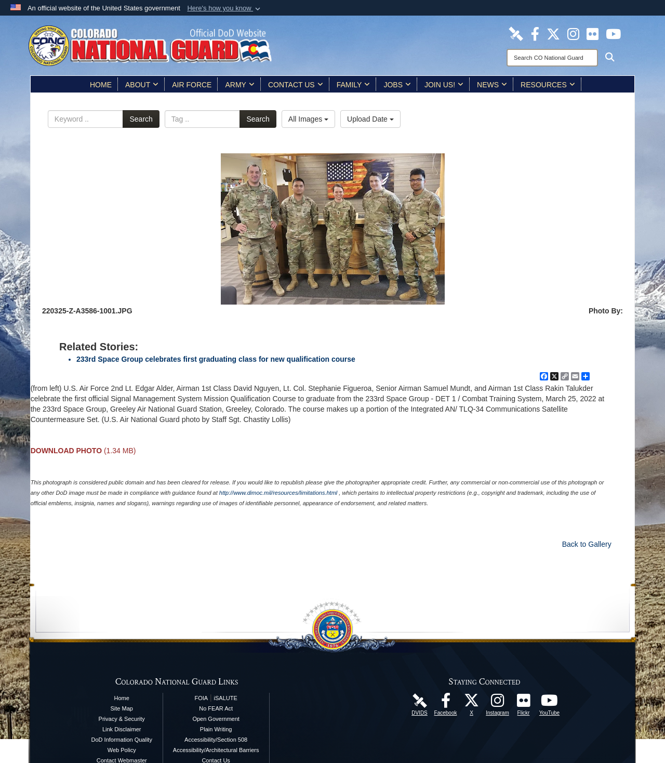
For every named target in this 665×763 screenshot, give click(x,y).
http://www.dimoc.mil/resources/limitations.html (278, 493)
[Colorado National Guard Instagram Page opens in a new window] (573, 33)
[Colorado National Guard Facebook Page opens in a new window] (535, 33)
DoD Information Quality (121, 739)
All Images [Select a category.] (308, 119)
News (492, 85)
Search (140, 119)
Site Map (122, 708)
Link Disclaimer (121, 729)
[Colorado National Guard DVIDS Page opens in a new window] (516, 33)
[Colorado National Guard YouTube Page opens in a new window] (613, 33)
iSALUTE (225, 698)
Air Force (191, 85)
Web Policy (122, 750)
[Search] (552, 58)
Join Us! (443, 85)
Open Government (216, 719)
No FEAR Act (216, 708)
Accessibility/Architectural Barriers (216, 750)
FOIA (201, 698)
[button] (224, 8)
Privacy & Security (122, 719)
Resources (548, 85)
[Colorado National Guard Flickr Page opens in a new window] (592, 33)
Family (353, 85)
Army (239, 85)
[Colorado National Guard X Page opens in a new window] (553, 33)
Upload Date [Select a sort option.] (370, 119)
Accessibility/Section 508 (215, 739)
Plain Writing (216, 729)
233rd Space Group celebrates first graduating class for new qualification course (215, 359)
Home (101, 85)
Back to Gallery (586, 544)
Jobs (397, 85)
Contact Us (295, 85)
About (141, 85)
